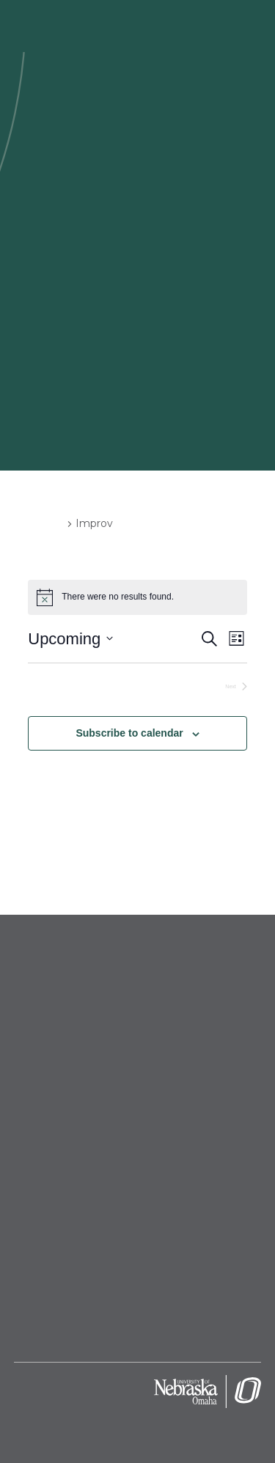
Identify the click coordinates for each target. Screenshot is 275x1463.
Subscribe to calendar (129, 733)
